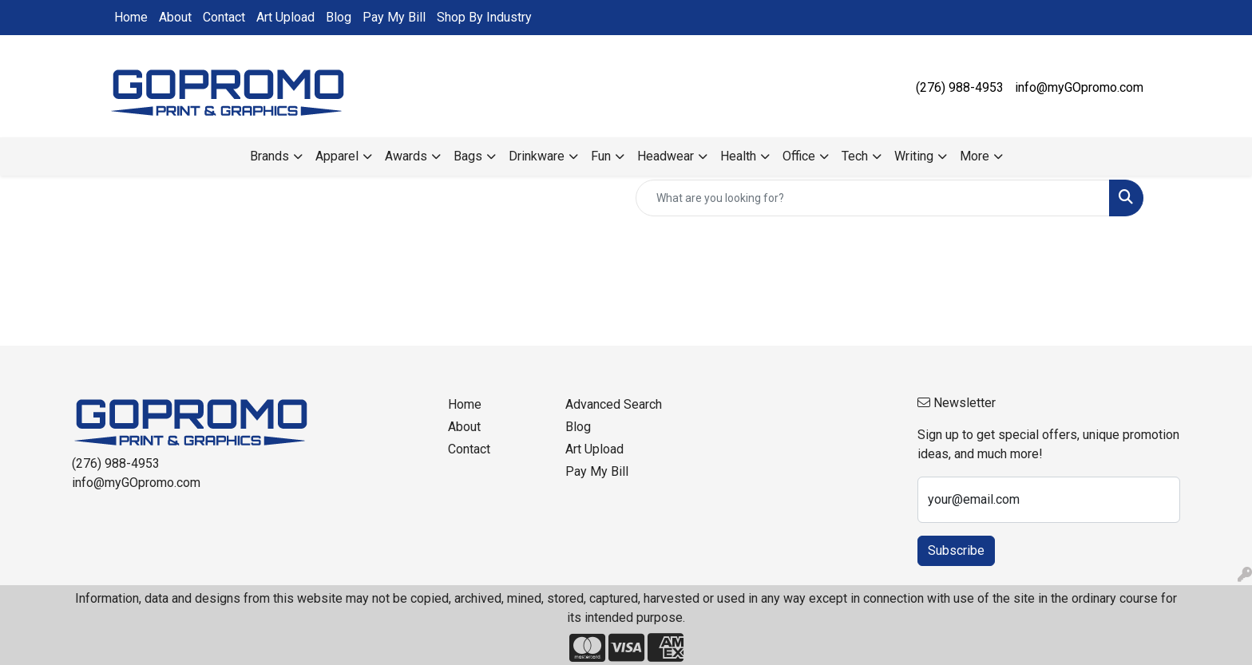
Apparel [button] (337, 156)
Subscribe (956, 550)
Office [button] (798, 156)
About (175, 17)
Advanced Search (613, 404)
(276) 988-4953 (960, 87)
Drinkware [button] (537, 156)
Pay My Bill (394, 17)
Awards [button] (406, 156)
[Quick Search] (873, 198)
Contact (224, 17)
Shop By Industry (484, 17)
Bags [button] (468, 156)
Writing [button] (913, 156)
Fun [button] (601, 156)
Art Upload (285, 17)
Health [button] (738, 156)
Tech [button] (855, 156)
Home (131, 17)
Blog (338, 17)
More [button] (974, 156)
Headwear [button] (665, 156)
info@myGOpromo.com (1079, 87)
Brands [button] (269, 156)
